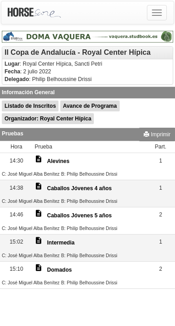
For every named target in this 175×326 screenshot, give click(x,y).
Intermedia (61, 243)
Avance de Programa (90, 106)
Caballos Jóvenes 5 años (79, 215)
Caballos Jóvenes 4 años (79, 188)
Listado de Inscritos (30, 106)
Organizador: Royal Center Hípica (48, 118)
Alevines (58, 161)
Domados (59, 270)
